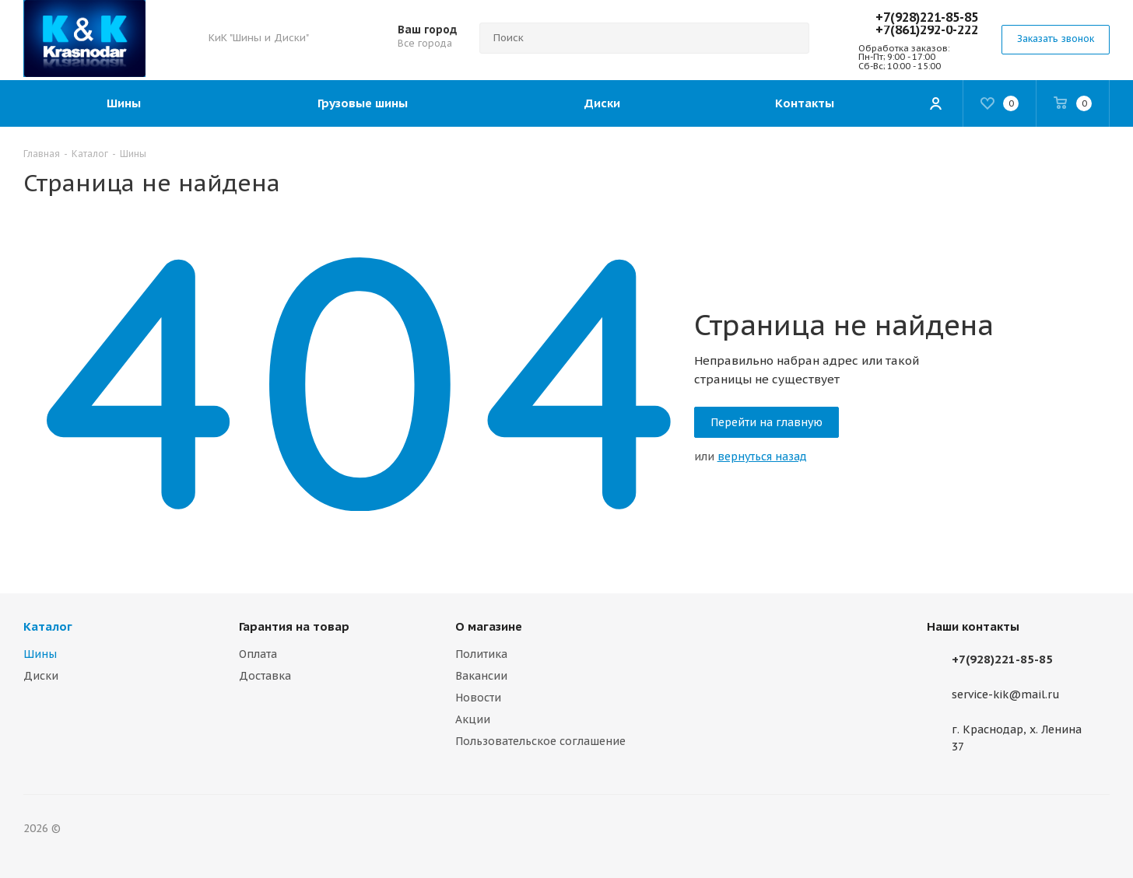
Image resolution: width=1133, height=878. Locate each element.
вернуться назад (762, 456)
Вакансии (481, 676)
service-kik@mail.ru (1006, 695)
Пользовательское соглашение (540, 741)
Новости (478, 698)
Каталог (47, 626)
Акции (472, 719)
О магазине (488, 626)
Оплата (258, 654)
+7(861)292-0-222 (926, 29)
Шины (40, 654)
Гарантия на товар (294, 626)
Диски (40, 676)
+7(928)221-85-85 (926, 17)
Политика (481, 654)
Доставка (265, 676)
